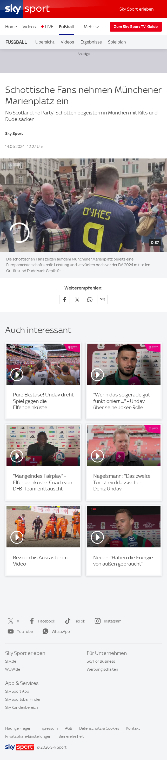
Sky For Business (101, 661)
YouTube (19, 631)
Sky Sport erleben (136, 9)
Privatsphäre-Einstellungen (28, 736)
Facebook (41, 621)
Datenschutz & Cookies (99, 728)
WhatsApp (55, 631)
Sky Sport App (17, 691)
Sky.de (10, 661)
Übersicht (45, 42)
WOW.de (12, 669)
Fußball (66, 26)
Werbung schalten (102, 669)
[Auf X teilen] (77, 299)
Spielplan (117, 42)
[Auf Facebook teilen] (64, 299)
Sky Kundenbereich (21, 707)
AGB (68, 728)
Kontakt (133, 728)
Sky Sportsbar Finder (23, 699)
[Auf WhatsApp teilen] (90, 299)
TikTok (74, 621)
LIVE (49, 26)
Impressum (48, 728)
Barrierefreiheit (71, 736)
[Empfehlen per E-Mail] (102, 299)
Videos (29, 26)
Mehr (92, 26)
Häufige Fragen (18, 728)
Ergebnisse (91, 42)
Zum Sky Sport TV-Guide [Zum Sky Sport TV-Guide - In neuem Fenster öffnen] (136, 26)
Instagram (107, 621)
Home (11, 26)
